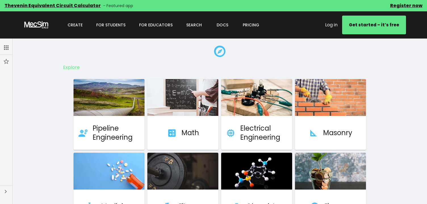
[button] (6, 47)
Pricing (250, 25)
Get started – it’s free (374, 25)
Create (75, 25)
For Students (111, 25)
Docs (222, 25)
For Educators (156, 25)
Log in (331, 25)
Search (194, 25)
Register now (406, 5)
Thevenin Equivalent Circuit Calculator (53, 5)
